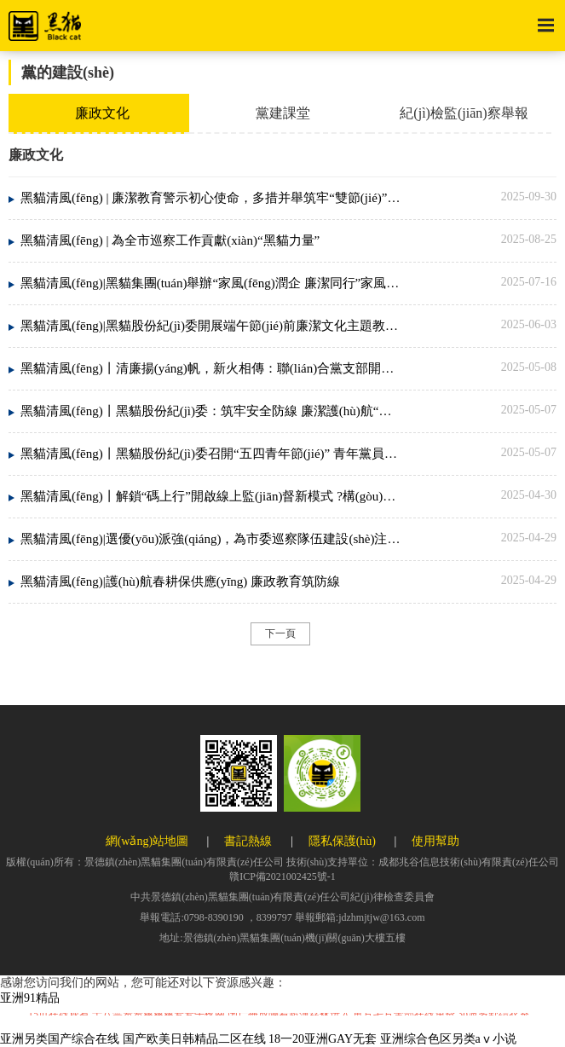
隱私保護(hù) (342, 841)
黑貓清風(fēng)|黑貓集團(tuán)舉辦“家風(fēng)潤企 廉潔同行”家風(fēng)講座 (210, 283)
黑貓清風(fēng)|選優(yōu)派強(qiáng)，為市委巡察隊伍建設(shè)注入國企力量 (210, 539)
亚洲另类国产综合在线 (59, 1039)
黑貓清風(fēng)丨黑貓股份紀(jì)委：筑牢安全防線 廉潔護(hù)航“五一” (210, 411)
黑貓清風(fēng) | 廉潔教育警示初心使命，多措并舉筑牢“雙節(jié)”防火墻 (210, 198)
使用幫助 (435, 841)
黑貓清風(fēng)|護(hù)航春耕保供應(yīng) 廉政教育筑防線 (180, 581)
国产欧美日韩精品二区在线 (194, 1039)
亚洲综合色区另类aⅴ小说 (448, 1039)
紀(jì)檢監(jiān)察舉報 (464, 113)
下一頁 (280, 633)
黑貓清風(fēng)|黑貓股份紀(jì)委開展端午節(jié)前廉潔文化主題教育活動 (210, 326)
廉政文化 (102, 113)
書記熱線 (248, 841)
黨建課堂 (283, 113)
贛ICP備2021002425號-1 (282, 876)
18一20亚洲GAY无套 (322, 1039)
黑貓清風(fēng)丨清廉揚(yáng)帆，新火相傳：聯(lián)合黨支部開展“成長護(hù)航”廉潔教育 (210, 368)
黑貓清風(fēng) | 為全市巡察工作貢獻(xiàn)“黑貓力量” (170, 240)
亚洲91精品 (30, 998)
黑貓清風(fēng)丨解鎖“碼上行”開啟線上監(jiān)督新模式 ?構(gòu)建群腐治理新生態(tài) (210, 496)
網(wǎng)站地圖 (147, 841)
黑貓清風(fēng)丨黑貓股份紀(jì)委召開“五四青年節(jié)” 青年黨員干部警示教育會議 (210, 453)
